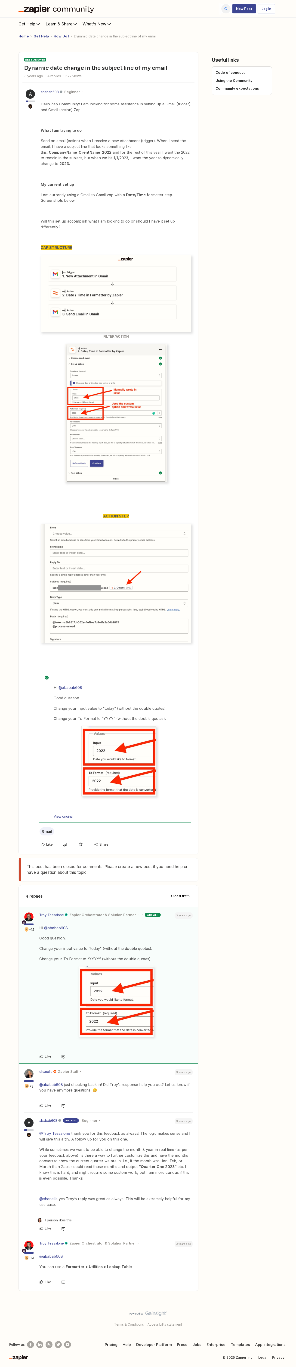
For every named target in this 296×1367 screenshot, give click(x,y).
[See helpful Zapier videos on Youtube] (67, 1344)
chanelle (45, 1071)
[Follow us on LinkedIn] (39, 1344)
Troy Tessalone (51, 915)
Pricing (111, 1344)
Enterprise (216, 1344)
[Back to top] (286, 1317)
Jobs (197, 1344)
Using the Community (234, 80)
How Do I (61, 36)
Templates (240, 1344)
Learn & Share (62, 24)
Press (182, 1344)
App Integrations (270, 1344)
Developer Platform (154, 1344)
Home (23, 36)
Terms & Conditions (129, 1324)
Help (127, 1344)
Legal (262, 1357)
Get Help (29, 24)
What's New (97, 24)
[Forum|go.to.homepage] (57, 8)
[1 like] (54, 1220)
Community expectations (237, 88)
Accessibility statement (165, 1324)
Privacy (278, 1357)
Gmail (47, 831)
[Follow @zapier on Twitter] (58, 1344)
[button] (244, 8)
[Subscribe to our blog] (49, 1344)
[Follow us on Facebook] (30, 1344)
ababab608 (50, 92)
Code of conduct (230, 72)
